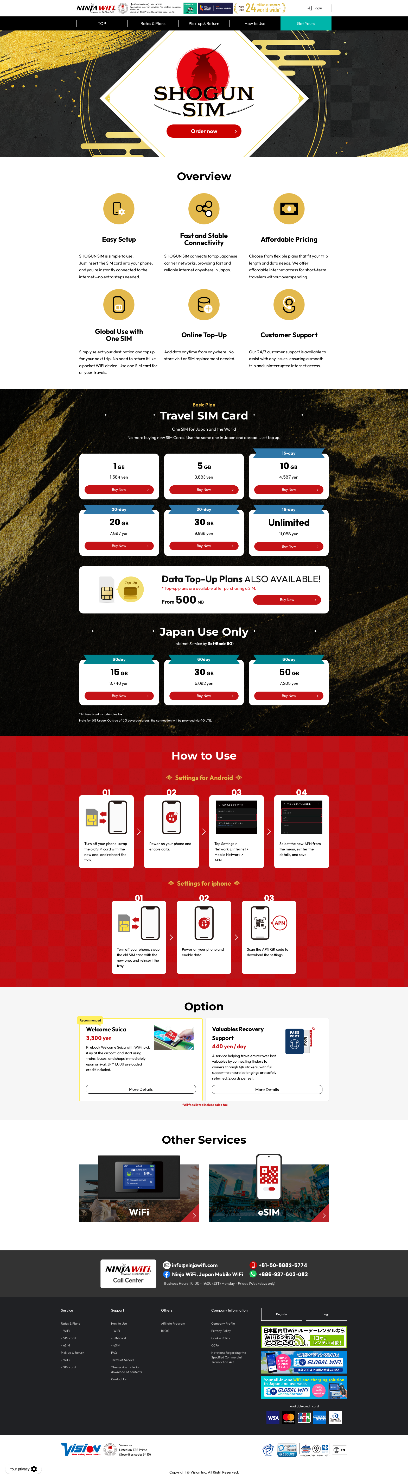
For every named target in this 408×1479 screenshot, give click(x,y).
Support (117, 1310)
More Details (141, 1089)
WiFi (66, 1331)
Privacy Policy (221, 1331)
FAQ (114, 1353)
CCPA (215, 1345)
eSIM (66, 1345)
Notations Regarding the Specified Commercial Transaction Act (228, 1357)
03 (237, 792)
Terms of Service (122, 1360)
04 (301, 792)
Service (67, 1310)
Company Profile (223, 1323)
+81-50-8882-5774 (278, 1265)
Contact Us (118, 1379)
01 (106, 792)
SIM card (69, 1338)
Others (167, 1310)
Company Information (229, 1310)
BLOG (165, 1331)
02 (171, 792)
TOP (102, 23)
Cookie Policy (220, 1338)
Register (282, 1314)
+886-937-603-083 (279, 1274)
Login (326, 1314)
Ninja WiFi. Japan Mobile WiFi (203, 1274)
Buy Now (119, 489)
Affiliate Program (173, 1323)
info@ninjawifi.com (190, 1265)
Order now (204, 131)
